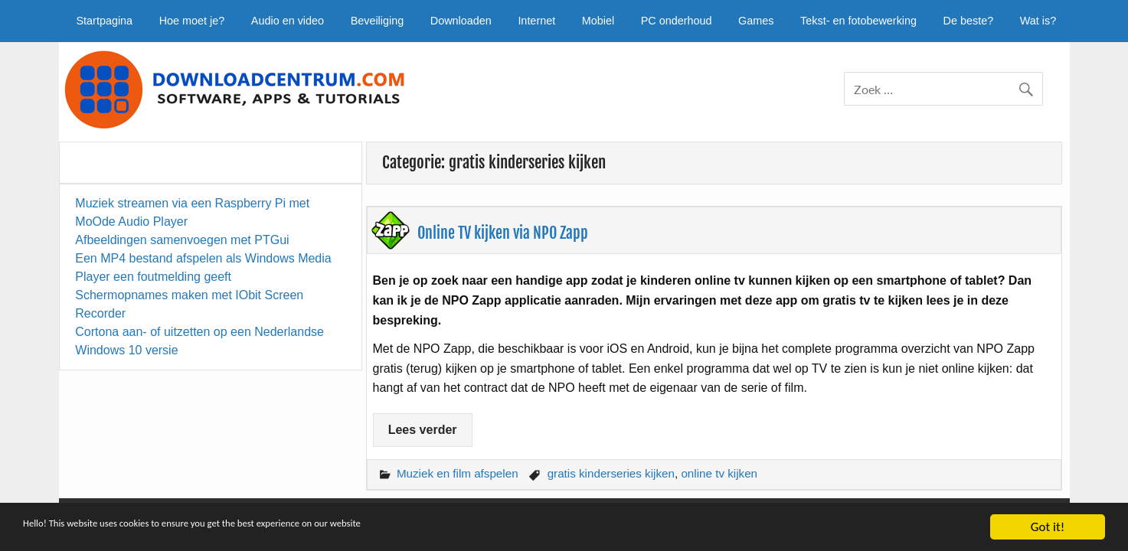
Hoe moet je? (192, 21)
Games (755, 21)
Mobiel (598, 21)
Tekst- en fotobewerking (858, 21)
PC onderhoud (676, 21)
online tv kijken (719, 473)
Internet (536, 21)
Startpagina (105, 21)
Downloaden (461, 21)
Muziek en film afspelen (457, 473)
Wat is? (1038, 21)
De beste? (968, 21)
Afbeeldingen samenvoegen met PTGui (182, 239)
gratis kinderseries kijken (611, 473)
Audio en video (287, 21)
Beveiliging (377, 21)
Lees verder (422, 429)
